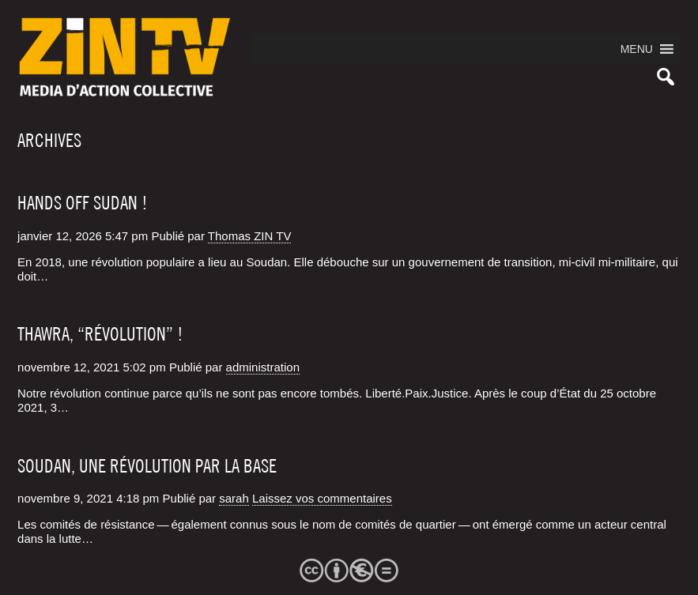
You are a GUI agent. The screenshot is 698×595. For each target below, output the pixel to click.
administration (263, 367)
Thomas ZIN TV (250, 236)
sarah (234, 498)
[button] (637, 49)
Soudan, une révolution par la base (147, 466)
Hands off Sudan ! (82, 203)
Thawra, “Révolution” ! (100, 334)
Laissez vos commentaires (322, 498)
